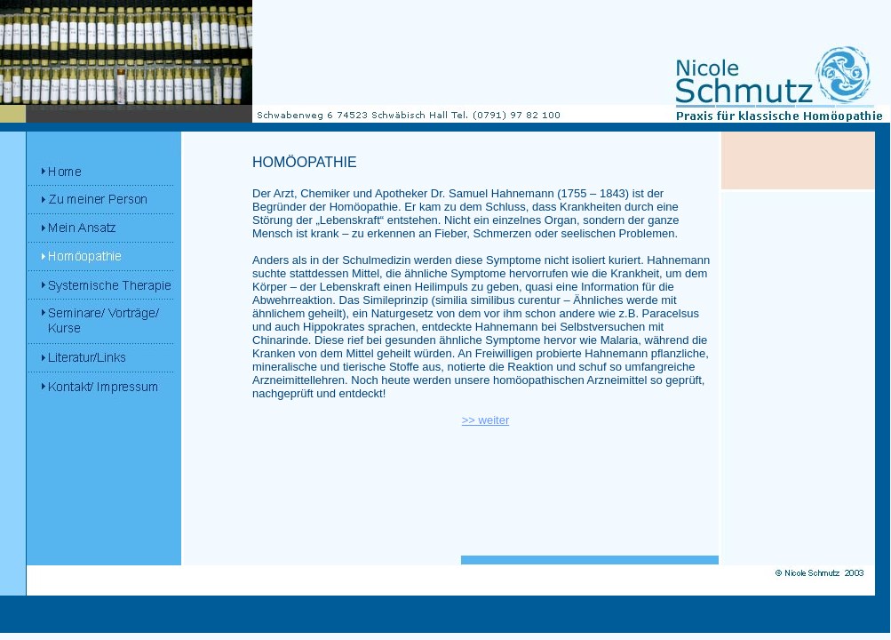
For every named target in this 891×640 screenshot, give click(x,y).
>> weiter (485, 420)
